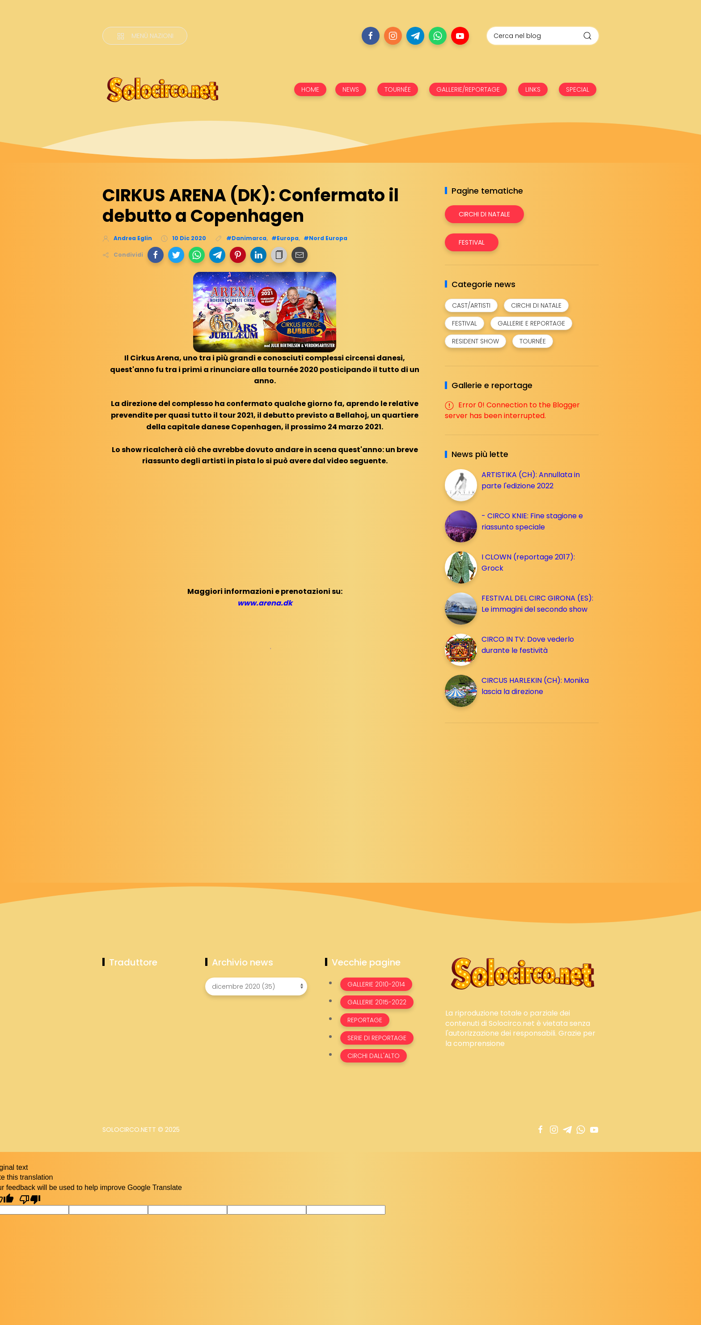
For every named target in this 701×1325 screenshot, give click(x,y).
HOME (310, 89)
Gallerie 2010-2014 (376, 984)
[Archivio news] (256, 986)
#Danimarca (246, 238)
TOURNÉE (397, 89)
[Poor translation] (30, 1199)
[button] (156, 255)
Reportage (364, 1020)
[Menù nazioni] (144, 36)
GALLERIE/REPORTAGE (468, 89)
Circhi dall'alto (373, 1055)
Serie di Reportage (376, 1037)
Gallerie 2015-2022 (376, 1002)
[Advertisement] (512, 792)
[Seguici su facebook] (371, 36)
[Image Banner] (522, 973)
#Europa (285, 238)
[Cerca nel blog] (543, 36)
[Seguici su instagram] (393, 36)
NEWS (350, 89)
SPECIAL (577, 89)
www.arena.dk (264, 603)
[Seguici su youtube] (460, 36)
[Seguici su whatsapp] (438, 36)
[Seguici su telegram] (415, 36)
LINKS (533, 89)
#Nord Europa (325, 238)
